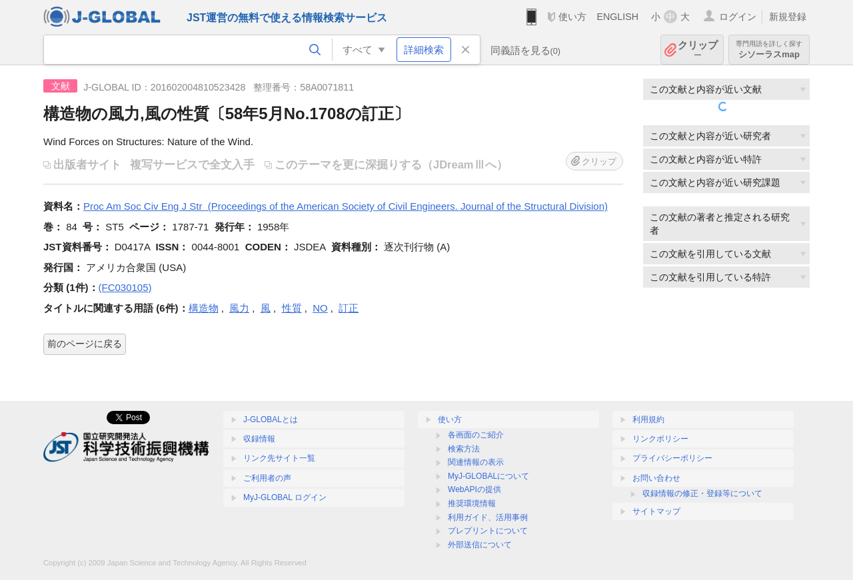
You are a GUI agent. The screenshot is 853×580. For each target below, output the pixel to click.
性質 (292, 308)
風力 (239, 308)
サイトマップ (656, 511)
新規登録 (787, 16)
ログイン (737, 16)
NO (320, 308)
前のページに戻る (84, 343)
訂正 (349, 308)
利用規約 (648, 419)
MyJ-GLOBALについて (488, 476)
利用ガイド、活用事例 (488, 517)
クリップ (698, 49)
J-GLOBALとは (270, 419)
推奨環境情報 (472, 503)
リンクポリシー (660, 438)
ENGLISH (617, 16)
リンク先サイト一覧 (279, 458)
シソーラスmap (769, 49)
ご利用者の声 (267, 478)
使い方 (572, 16)
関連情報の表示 (476, 462)
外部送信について (480, 544)
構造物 (204, 308)
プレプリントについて (488, 530)
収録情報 (259, 438)
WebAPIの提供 (474, 489)
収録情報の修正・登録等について (702, 493)
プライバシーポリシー (672, 458)
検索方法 (464, 448)
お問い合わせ (656, 478)
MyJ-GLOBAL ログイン (285, 497)
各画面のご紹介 (476, 434)
